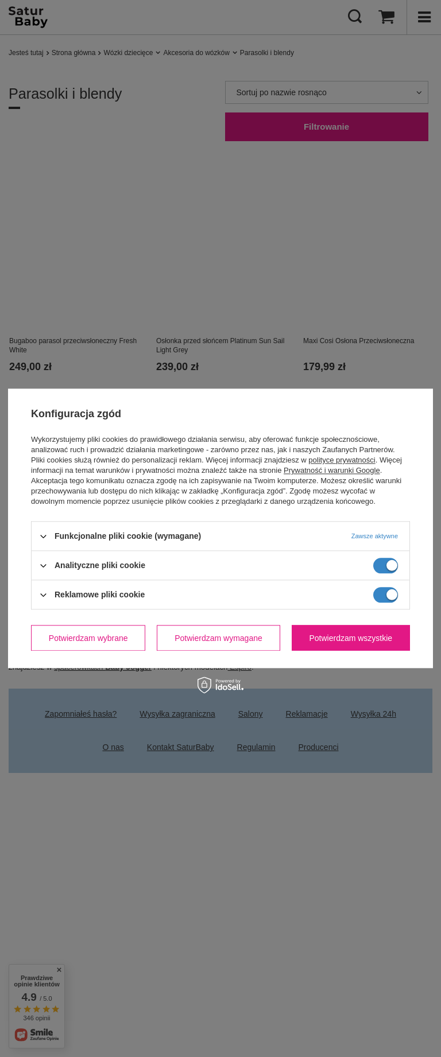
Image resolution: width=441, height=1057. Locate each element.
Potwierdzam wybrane (88, 638)
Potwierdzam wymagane (218, 638)
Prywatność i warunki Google (332, 470)
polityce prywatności (341, 460)
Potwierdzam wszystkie (350, 638)
